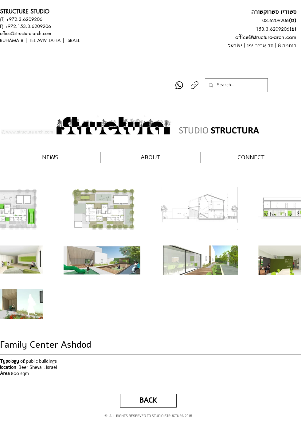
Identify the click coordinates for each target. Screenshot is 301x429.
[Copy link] (194, 85)
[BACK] (148, 401)
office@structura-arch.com (25, 33)
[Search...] (236, 85)
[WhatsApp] (179, 85)
